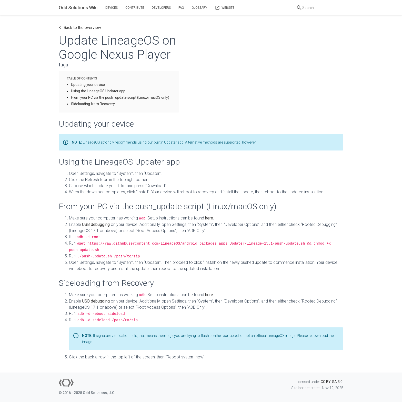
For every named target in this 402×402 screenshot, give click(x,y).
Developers (161, 7)
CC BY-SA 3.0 (332, 382)
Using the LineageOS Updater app (98, 91)
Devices (111, 7)
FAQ (181, 7)
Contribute (134, 7)
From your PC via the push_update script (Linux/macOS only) (120, 97)
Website (224, 7)
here (209, 218)
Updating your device (88, 85)
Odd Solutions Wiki (78, 7)
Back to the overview (80, 27)
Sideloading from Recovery (93, 104)
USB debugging (96, 224)
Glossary (199, 7)
